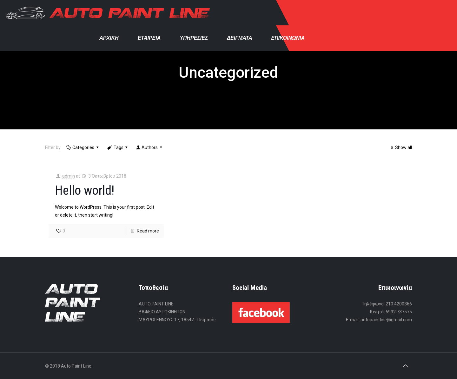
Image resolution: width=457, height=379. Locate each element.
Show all (400, 147)
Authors (149, 147)
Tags (117, 147)
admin (68, 176)
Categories (83, 147)
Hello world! (84, 190)
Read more (148, 230)
